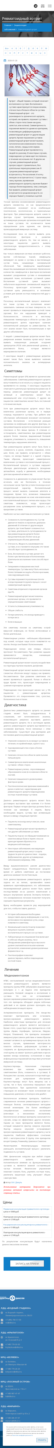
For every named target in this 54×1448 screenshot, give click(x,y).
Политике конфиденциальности (22, 1435)
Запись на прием (27, 1263)
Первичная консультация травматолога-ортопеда (26, 1209)
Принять (42, 1440)
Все (6, 48)
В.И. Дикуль (17, 1182)
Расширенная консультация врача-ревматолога (25, 1224)
